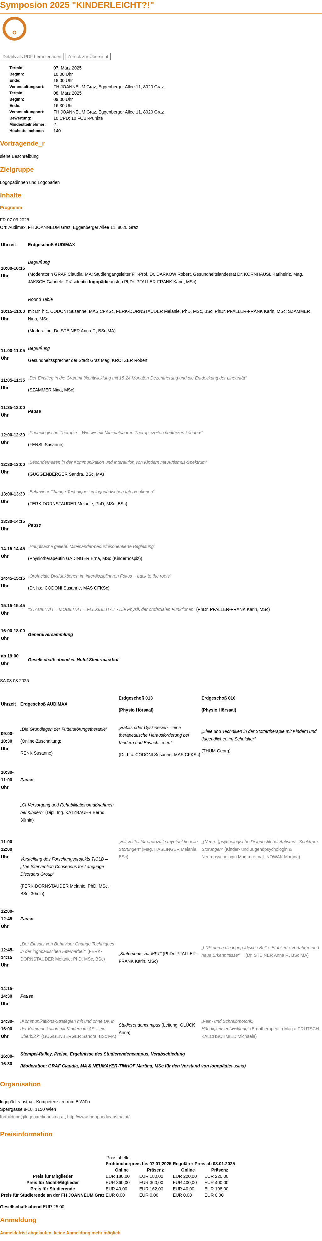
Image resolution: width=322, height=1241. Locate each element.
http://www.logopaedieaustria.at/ (98, 1116)
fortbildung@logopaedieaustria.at (32, 1116)
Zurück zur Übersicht (88, 56)
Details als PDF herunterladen (32, 56)
